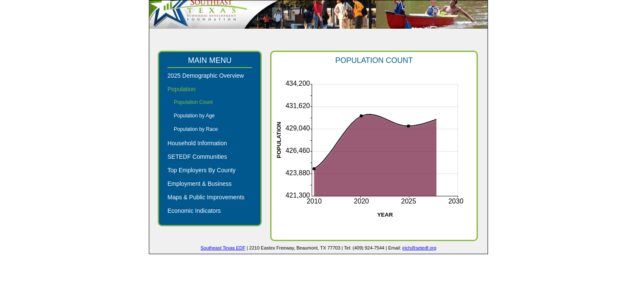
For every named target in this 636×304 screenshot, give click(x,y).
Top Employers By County (201, 170)
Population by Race (196, 129)
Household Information (197, 143)
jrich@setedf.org (419, 247)
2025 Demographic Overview (205, 75)
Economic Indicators (194, 210)
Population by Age (194, 116)
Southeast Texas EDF (222, 247)
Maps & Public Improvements (205, 197)
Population (181, 89)
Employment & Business (199, 183)
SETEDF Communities (197, 156)
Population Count (193, 102)
